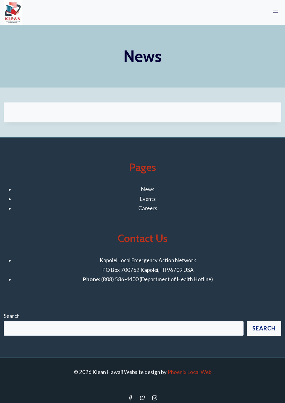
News (147, 189)
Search (12, 316)
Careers (147, 208)
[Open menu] (275, 12)
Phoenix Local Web (189, 372)
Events (148, 199)
